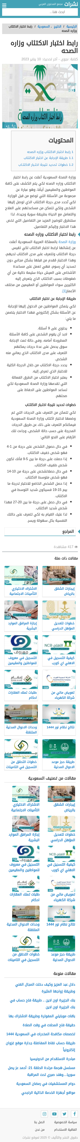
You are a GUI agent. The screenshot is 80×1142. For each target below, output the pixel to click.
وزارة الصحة (67, 241)
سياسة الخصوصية (65, 1122)
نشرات (71, 4)
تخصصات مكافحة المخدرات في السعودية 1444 (40, 1034)
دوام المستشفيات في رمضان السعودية (45, 1083)
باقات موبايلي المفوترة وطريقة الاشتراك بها (42, 1016)
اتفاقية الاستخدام (65, 1129)
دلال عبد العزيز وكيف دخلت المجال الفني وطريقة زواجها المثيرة (45, 988)
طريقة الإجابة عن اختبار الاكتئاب (48, 158)
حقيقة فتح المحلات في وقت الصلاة (49, 1025)
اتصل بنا (39, 1122)
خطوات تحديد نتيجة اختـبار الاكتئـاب (45, 165)
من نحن (40, 1129)
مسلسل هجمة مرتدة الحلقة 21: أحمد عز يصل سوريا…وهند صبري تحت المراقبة (41, 1071)
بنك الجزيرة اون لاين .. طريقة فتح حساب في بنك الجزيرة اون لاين (42, 1003)
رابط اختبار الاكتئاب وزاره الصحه (50, 152)
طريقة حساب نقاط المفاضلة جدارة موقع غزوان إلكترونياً (40, 1046)
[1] (64, 291)
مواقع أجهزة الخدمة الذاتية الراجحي (48, 1092)
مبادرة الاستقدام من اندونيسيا (52, 1059)
